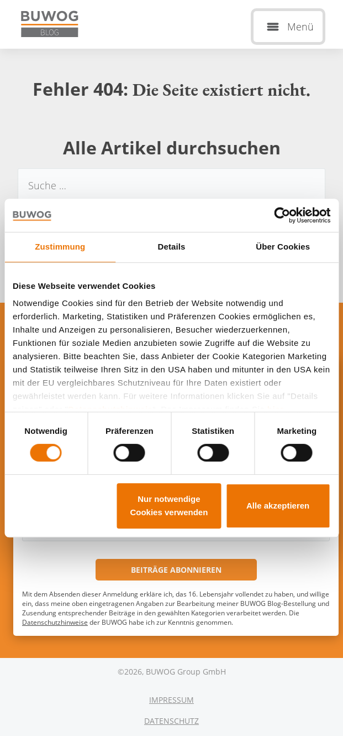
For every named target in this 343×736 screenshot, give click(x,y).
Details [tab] (172, 246)
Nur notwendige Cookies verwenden (169, 505)
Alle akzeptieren (277, 505)
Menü (300, 26)
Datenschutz (171, 721)
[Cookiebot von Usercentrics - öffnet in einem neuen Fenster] (282, 215)
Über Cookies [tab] (283, 246)
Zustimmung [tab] (60, 246)
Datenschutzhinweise (55, 622)
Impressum (171, 699)
